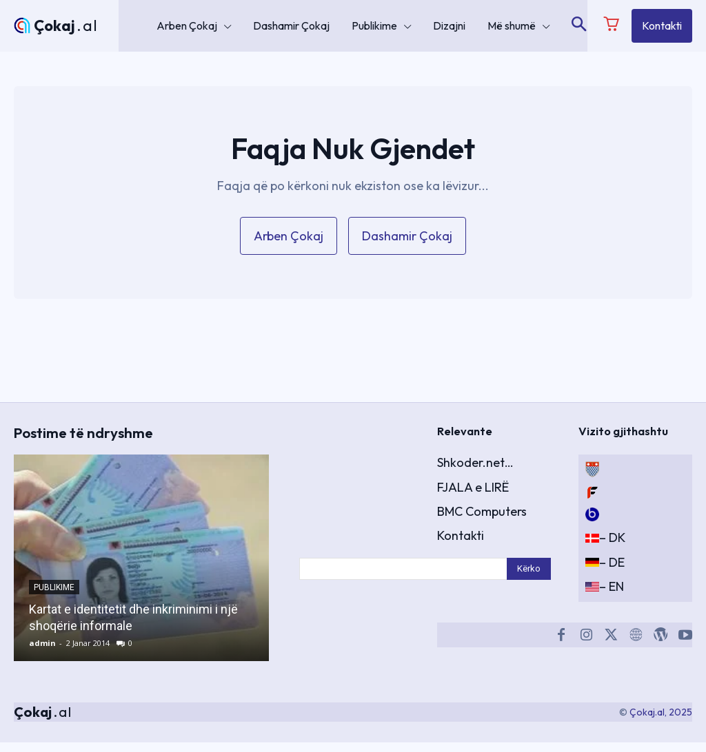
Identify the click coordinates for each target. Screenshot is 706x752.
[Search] (529, 576)
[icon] (611, 27)
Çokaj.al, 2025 (660, 721)
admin (42, 652)
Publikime (54, 597)
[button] (578, 25)
